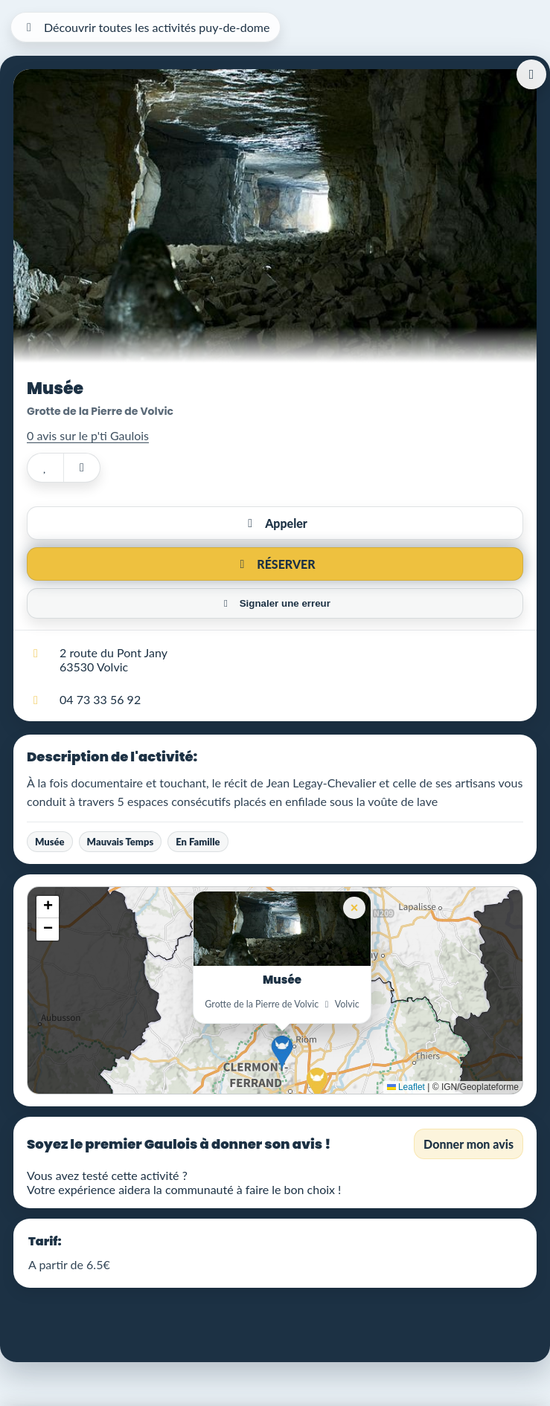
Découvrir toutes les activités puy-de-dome (145, 27)
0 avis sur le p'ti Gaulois (88, 435)
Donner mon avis (468, 1144)
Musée (50, 842)
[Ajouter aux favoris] (45, 468)
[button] (282, 1052)
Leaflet (406, 1087)
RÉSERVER (274, 564)
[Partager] (82, 468)
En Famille (198, 842)
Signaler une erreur (275, 603)
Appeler (275, 523)
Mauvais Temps (120, 842)
